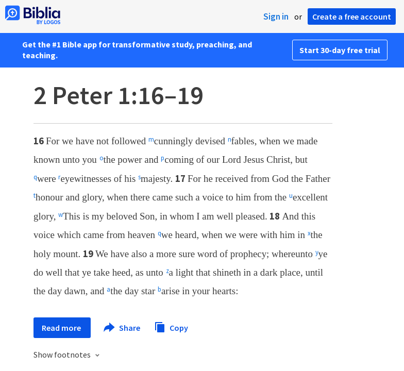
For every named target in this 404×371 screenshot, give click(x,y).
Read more (62, 328)
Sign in (276, 16)
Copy (171, 326)
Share (122, 328)
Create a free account (351, 16)
